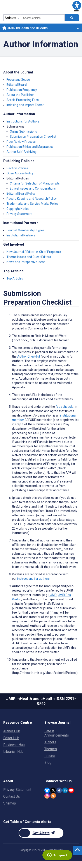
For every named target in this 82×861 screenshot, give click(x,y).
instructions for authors (33, 578)
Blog (47, 762)
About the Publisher (20, 95)
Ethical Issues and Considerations (33, 188)
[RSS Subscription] (53, 796)
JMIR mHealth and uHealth (25, 28)
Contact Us (11, 796)
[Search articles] (72, 17)
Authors (50, 742)
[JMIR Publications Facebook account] (59, 790)
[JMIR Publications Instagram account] (47, 796)
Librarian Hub (13, 751)
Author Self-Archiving (22, 152)
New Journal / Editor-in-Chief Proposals (34, 252)
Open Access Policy (20, 173)
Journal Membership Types (25, 230)
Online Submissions (23, 131)
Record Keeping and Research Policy (32, 198)
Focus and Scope (18, 79)
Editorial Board (17, 84)
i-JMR (53, 595)
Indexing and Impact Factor (25, 105)
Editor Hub (11, 738)
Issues (49, 756)
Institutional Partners (21, 235)
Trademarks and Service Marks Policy (32, 203)
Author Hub (11, 731)
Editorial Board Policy (21, 193)
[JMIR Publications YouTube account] (71, 790)
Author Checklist (28, 356)
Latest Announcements (56, 733)
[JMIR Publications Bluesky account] (47, 790)
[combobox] (43, 17)
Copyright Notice (18, 208)
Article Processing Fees (23, 100)
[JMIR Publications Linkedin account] (65, 790)
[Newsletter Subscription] (41, 833)
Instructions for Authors (23, 121)
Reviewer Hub (14, 745)
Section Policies (17, 168)
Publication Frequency (22, 89)
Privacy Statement (19, 214)
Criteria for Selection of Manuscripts (35, 183)
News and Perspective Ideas (26, 262)
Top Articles (15, 278)
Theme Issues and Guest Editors (29, 257)
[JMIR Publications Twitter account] (53, 790)
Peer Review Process (21, 141)
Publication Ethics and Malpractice (30, 146)
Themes (50, 749)
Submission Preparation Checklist (33, 136)
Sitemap (9, 803)
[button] (77, 5)
